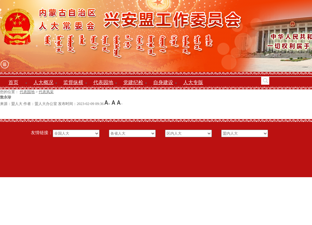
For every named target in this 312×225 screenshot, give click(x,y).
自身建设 (163, 82)
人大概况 (43, 82)
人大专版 (193, 82)
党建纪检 (133, 82)
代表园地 (103, 82)
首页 (13, 82)
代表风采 (46, 92)
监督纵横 (73, 82)
